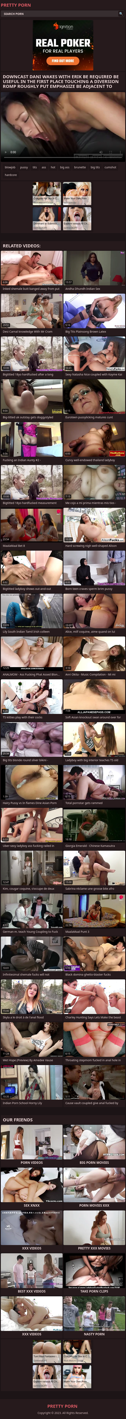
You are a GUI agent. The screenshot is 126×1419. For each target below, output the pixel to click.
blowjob (10, 167)
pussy (24, 167)
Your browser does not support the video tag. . (63, 127)
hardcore (11, 175)
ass (44, 167)
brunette (80, 167)
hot (53, 167)
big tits (95, 167)
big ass (64, 167)
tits (35, 167)
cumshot (110, 167)
